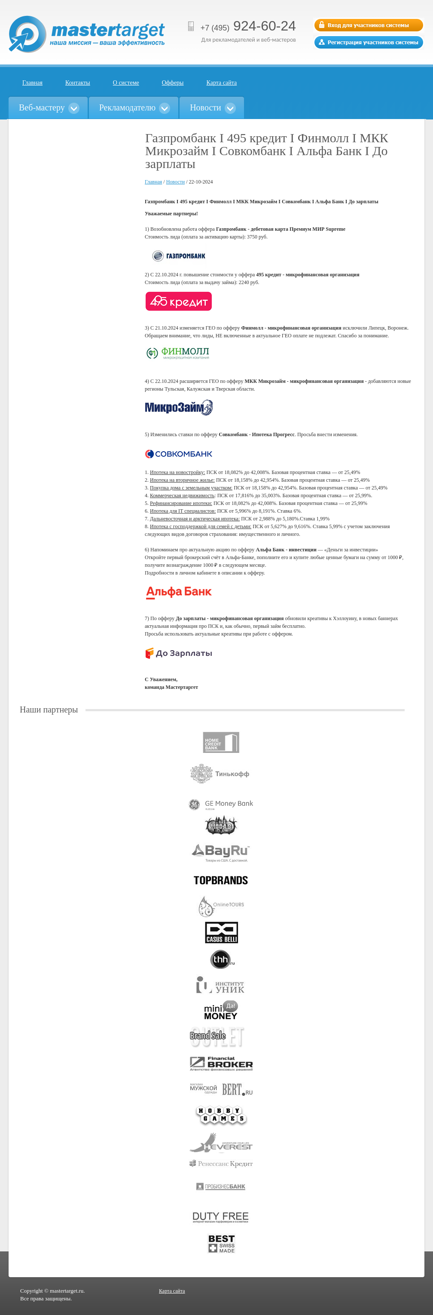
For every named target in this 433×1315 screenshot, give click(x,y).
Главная (32, 83)
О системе (126, 83)
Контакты (77, 83)
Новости (175, 182)
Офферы (173, 83)
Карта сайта (222, 83)
